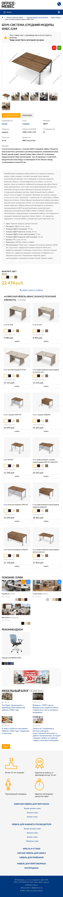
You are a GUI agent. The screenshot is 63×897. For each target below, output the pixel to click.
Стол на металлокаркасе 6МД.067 (16, 550)
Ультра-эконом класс (32, 808)
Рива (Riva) (5, 594)
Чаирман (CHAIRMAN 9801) (11, 658)
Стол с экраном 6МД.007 (42, 415)
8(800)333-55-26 (37, 888)
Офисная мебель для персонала (31, 804)
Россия (4, 124)
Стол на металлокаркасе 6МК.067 (16, 505)
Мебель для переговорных (31, 863)
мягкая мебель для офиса (31, 853)
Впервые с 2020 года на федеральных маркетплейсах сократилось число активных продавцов (45, 709)
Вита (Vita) (5, 617)
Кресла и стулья (31, 848)
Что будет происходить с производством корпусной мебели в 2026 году (13, 707)
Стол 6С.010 (37, 325)
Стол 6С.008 (8, 325)
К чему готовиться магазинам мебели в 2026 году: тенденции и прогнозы (15, 730)
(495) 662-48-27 (26, 888)
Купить (17, 341)
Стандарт (26, 124)
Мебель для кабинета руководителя (31, 824)
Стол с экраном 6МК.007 (13, 415)
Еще (6, 746)
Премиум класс (32, 841)
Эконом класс (32, 812)
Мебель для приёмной (31, 857)
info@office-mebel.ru (31, 885)
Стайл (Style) (37, 594)
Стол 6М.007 (8, 460)
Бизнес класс (32, 816)
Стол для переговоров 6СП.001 (15, 370)
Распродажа (31, 868)
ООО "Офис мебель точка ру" (39, 882)
